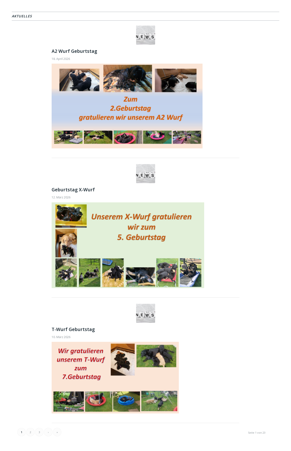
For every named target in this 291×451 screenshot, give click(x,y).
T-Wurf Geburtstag (73, 329)
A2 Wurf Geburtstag (74, 51)
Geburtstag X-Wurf (73, 189)
